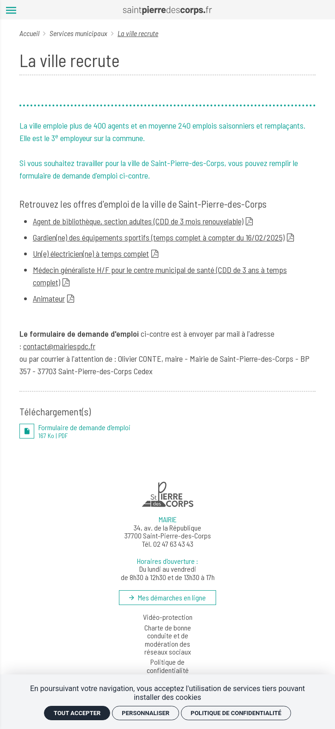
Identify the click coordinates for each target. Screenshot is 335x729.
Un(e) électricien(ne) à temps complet (91, 253)
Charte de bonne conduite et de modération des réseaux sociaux (167, 640)
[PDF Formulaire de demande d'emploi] (167, 431)
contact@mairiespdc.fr (59, 346)
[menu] (11, 9)
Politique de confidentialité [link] (236, 713)
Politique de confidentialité (168, 666)
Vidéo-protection (167, 617)
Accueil (30, 33)
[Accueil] (167, 9)
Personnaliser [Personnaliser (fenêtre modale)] (145, 713)
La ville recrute (138, 33)
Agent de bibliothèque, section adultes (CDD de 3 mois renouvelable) (138, 221)
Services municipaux (79, 33)
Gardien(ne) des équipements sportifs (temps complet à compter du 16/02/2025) (159, 237)
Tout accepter (77, 713)
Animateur (49, 298)
